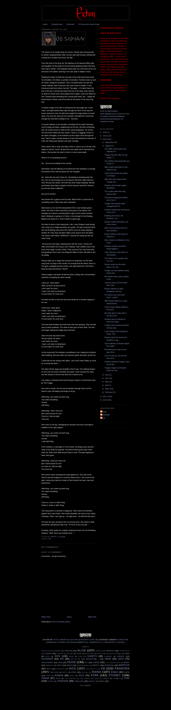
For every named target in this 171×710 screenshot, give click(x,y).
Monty (96, 665)
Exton (102, 111)
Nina (88, 669)
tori (127, 678)
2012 (105, 139)
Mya (49, 669)
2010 (105, 400)
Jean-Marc (47, 662)
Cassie (48, 654)
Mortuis (104, 412)
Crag (79, 653)
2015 (105, 136)
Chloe (69, 653)
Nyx (95, 669)
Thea (96, 678)
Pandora (122, 668)
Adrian (68, 651)
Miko (69, 665)
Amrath (99, 651)
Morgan (109, 665)
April (107, 385)
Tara (58, 678)
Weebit (92, 681)
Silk (81, 675)
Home (45, 24)
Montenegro (83, 665)
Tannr (45, 678)
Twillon (78, 681)
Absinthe (45, 651)
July (107, 375)
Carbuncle (124, 651)
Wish (101, 681)
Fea (80, 656)
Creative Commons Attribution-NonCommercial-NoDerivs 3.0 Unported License (112, 118)
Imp (72, 659)
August (108, 146)
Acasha (57, 651)
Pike (73, 672)
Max (59, 665)
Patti (64, 672)
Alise (81, 650)
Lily (107, 662)
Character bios (57, 24)
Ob (49, 538)
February (108, 392)
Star (95, 675)
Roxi (72, 675)
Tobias (105, 678)
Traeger (63, 681)
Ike (62, 659)
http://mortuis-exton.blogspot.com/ (74, 640)
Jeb (60, 662)
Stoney (114, 675)
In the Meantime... (88, 659)
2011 (105, 396)
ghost (103, 418)
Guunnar (47, 659)
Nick (72, 668)
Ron (48, 675)
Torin (51, 681)
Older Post (92, 617)
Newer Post (45, 617)
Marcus (50, 665)
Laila (96, 662)
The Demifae (70, 678)
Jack (121, 659)
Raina (96, 671)
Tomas (116, 678)
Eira (127, 654)
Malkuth (116, 662)
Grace (120, 656)
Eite (47, 656)
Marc (127, 662)
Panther (54, 672)
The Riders (85, 678)
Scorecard (70, 24)
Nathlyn (61, 669)
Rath (127, 672)
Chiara (60, 653)
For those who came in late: (89, 24)
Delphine (89, 653)
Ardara (110, 651)
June (107, 378)
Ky (86, 662)
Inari (108, 659)
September (109, 142)
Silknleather (105, 415)
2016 (105, 132)
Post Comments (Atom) (61, 622)
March (107, 389)
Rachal (85, 672)
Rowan (59, 675)
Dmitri (100, 653)
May (107, 382)
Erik (57, 656)
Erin (71, 656)
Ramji (114, 672)
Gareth (92, 656)
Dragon (109, 653)
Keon (71, 662)
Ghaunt (108, 656)
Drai (119, 653)
